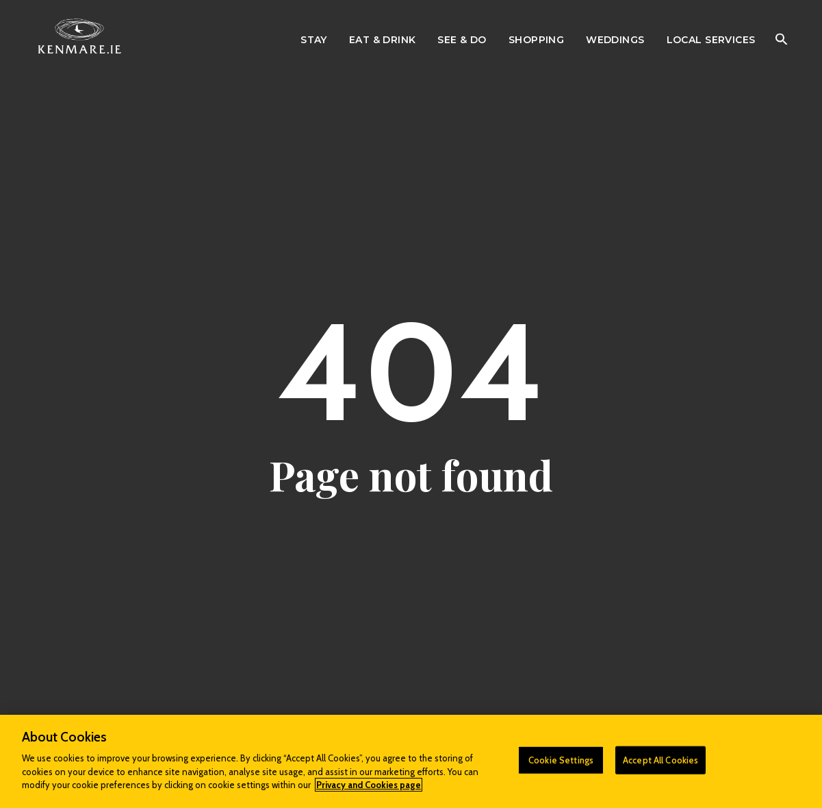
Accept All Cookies (660, 759)
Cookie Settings (560, 759)
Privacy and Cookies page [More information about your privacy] (368, 784)
